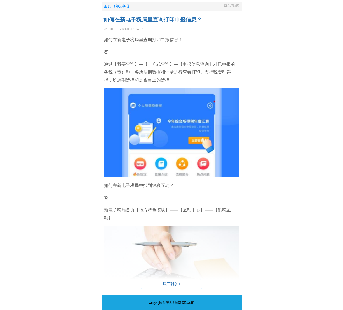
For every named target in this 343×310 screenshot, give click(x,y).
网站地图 (188, 303)
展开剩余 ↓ (171, 284)
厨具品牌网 (231, 5)
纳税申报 (121, 6)
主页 (107, 6)
